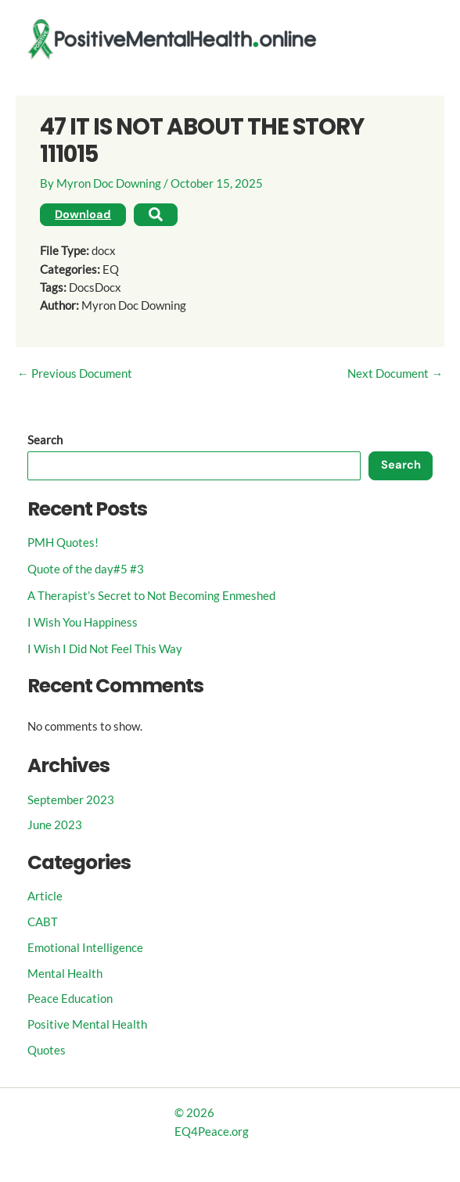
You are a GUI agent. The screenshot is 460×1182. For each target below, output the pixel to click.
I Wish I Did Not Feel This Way (104, 649)
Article (45, 896)
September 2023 (70, 800)
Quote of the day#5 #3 (85, 569)
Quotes (46, 1050)
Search (45, 440)
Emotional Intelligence (85, 947)
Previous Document (74, 374)
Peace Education (70, 998)
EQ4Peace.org (211, 1131)
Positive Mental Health (87, 1024)
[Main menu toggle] (418, 39)
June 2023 (54, 825)
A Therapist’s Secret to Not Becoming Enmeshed (151, 595)
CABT (42, 922)
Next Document (395, 374)
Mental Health (64, 973)
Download (83, 214)
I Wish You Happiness (82, 622)
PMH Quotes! (63, 542)
